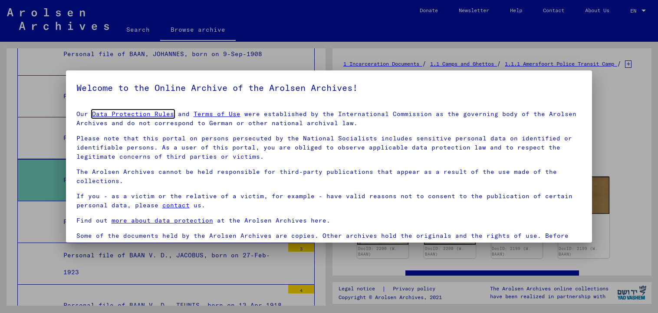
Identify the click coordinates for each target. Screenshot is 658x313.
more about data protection (162, 220)
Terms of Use (217, 114)
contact (176, 205)
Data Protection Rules (133, 114)
